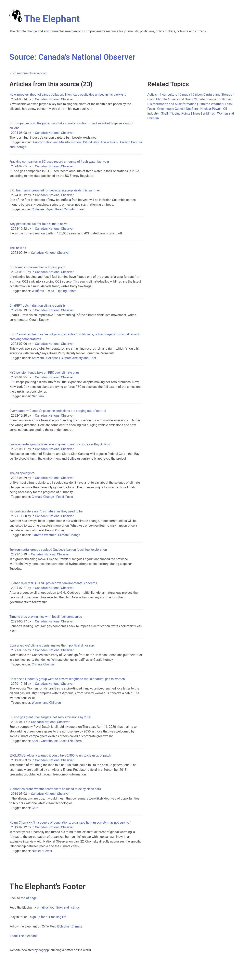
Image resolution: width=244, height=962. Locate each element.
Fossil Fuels (109, 142)
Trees (80, 209)
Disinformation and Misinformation (56, 142)
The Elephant (44, 18)
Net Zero (38, 396)
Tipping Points (66, 291)
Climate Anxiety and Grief (78, 358)
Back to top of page (23, 898)
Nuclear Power (42, 851)
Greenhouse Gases (54, 741)
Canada (69, 209)
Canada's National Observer (54, 99)
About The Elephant (23, 936)
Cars (35, 808)
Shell (35, 741)
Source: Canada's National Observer (72, 57)
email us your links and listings (58, 907)
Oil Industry (91, 142)
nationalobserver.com (32, 73)
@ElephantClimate (69, 926)
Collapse (38, 209)
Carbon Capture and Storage (212, 94)
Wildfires (38, 291)
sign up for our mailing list (48, 917)
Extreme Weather (44, 535)
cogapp (43, 950)
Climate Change (43, 497)
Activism (38, 358)
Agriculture (54, 209)
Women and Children (46, 702)
